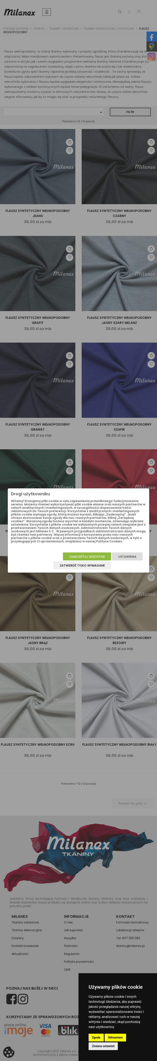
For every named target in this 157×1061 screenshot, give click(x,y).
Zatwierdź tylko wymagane (82, 565)
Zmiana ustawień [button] (103, 1046)
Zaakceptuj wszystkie (87, 557)
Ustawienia (127, 557)
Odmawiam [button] (115, 1037)
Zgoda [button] (96, 1037)
